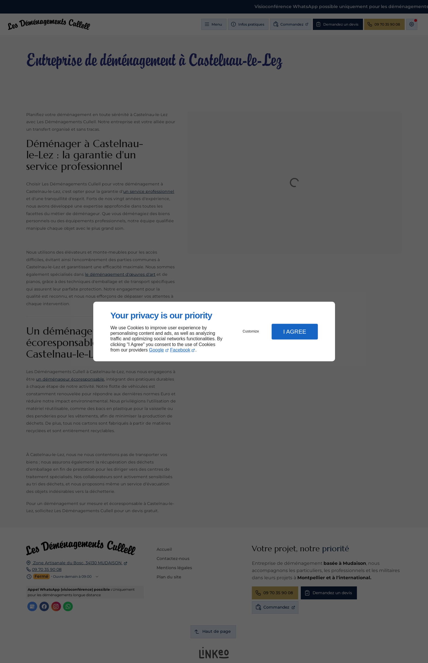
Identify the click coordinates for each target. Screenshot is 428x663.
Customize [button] (251, 331)
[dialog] (214, 331)
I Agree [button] (294, 331)
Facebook (180, 349)
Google (156, 349)
